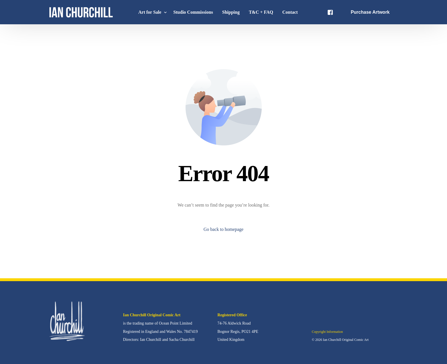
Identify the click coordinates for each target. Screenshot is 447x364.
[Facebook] (330, 11)
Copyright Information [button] (327, 332)
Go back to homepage (223, 229)
